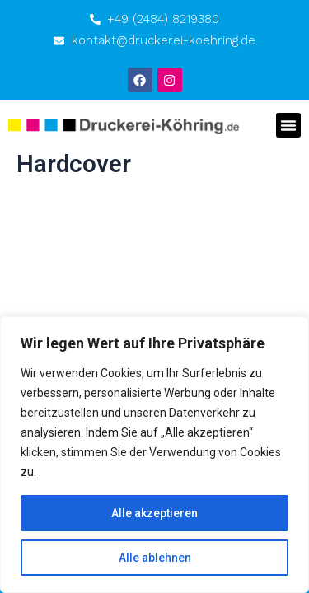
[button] (288, 125)
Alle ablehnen (155, 557)
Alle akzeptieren (154, 513)
